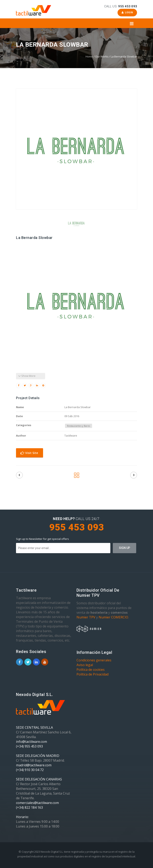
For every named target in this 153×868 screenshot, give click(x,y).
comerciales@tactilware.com (37, 802)
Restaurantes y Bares (78, 425)
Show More (26, 376)
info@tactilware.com (31, 741)
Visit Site (29, 453)
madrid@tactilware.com (33, 765)
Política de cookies (90, 669)
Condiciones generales (93, 660)
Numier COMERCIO (113, 617)
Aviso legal (84, 665)
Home (89, 56)
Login (127, 12)
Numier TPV (85, 617)
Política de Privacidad (92, 674)
